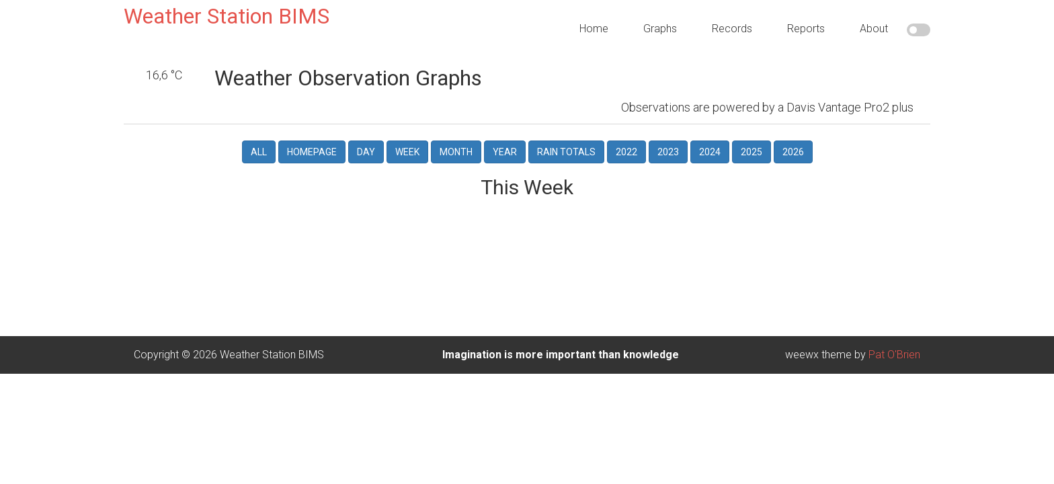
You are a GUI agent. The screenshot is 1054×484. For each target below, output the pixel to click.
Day (366, 132)
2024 (710, 132)
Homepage (312, 132)
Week (407, 132)
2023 (668, 132)
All (259, 132)
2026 (793, 132)
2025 (751, 132)
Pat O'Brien (894, 335)
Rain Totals (566, 132)
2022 (626, 132)
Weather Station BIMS (226, 16)
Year (505, 132)
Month (456, 132)
